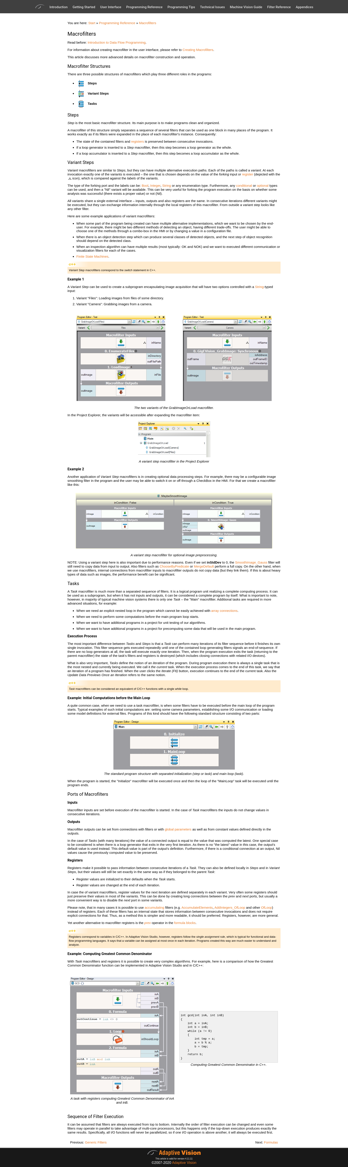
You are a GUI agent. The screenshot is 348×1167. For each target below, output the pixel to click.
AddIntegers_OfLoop (229, 907)
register (247, 174)
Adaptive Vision (184, 1163)
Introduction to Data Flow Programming (117, 42)
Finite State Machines (92, 256)
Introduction (58, 7)
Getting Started (84, 7)
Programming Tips (181, 7)
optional (263, 185)
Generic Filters (96, 1142)
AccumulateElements (197, 907)
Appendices (304, 7)
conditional (244, 185)
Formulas (271, 1142)
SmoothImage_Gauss (251, 562)
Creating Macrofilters (198, 50)
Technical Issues (212, 7)
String (166, 185)
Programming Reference (144, 7)
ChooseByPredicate (174, 566)
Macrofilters (147, 23)
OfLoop (266, 907)
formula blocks (185, 923)
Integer (155, 185)
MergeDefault (204, 566)
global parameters (178, 829)
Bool (145, 185)
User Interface (110, 7)
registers (137, 141)
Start (91, 23)
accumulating (154, 907)
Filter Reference (279, 7)
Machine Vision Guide (246, 7)
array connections (224, 611)
